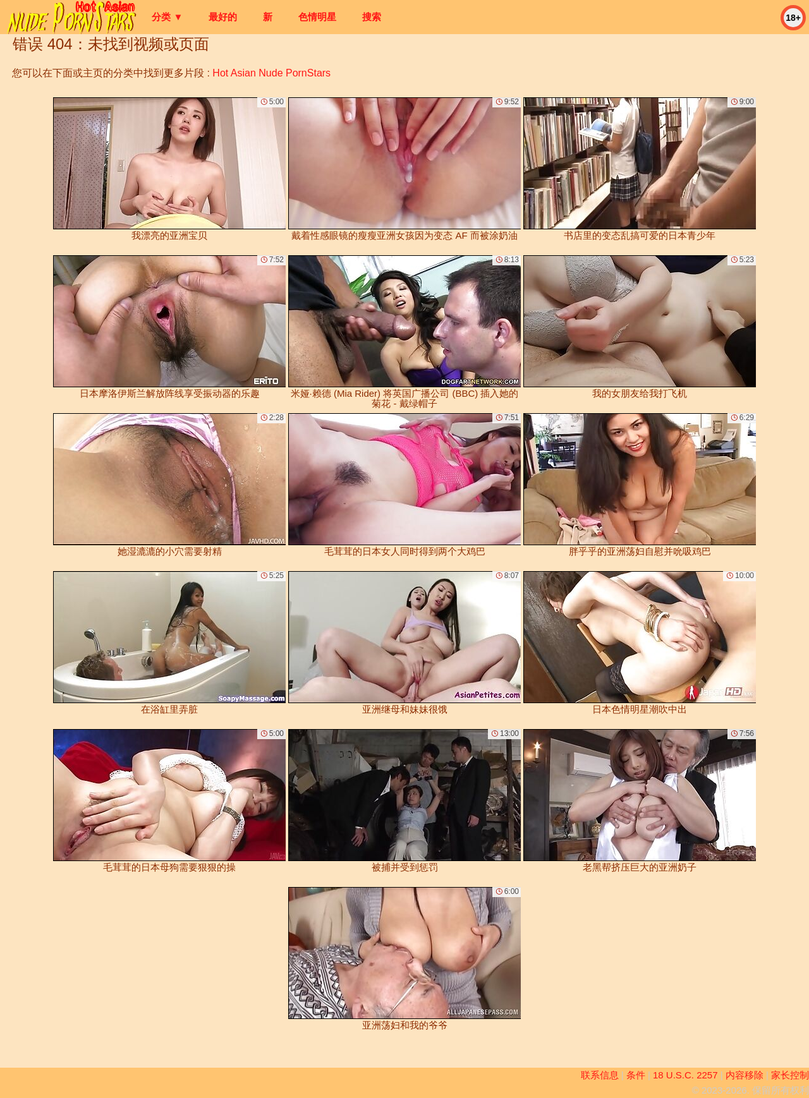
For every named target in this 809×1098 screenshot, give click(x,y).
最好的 (223, 16)
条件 (635, 1075)
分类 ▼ (167, 16)
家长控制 (790, 1075)
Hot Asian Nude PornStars (271, 73)
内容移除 (744, 1075)
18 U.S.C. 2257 (685, 1075)
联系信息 (600, 1075)
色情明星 (317, 16)
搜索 (371, 16)
